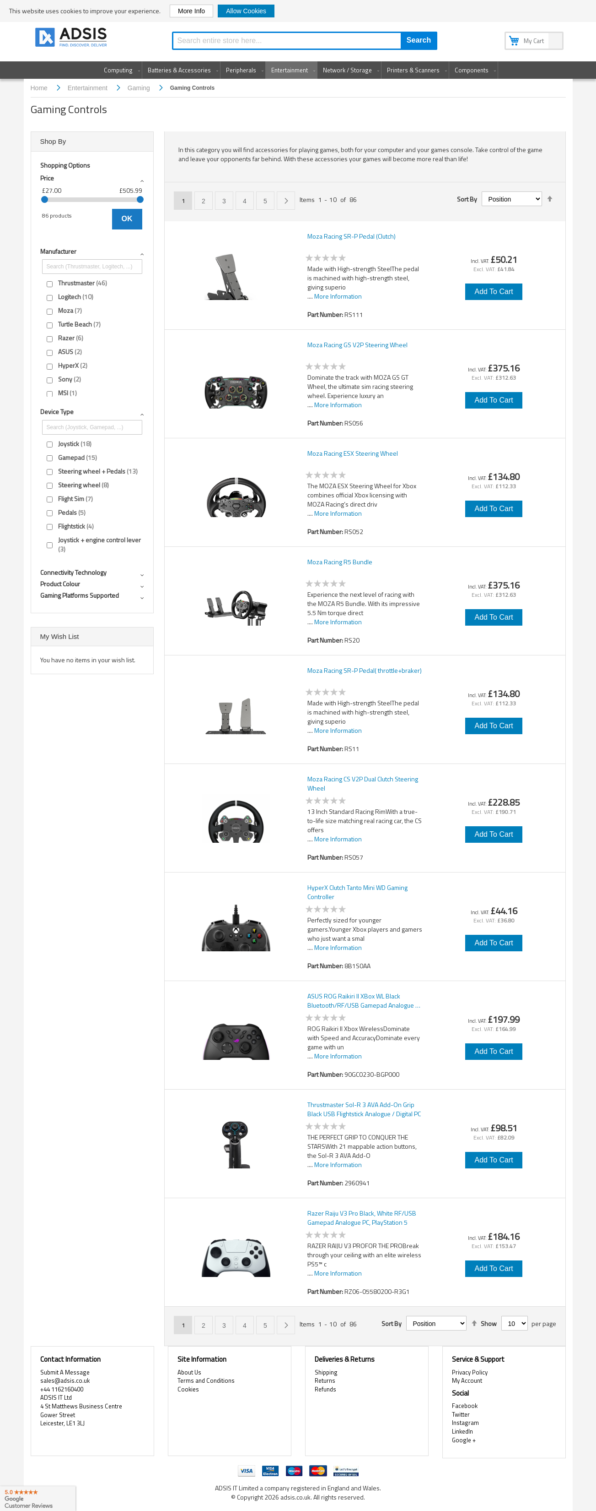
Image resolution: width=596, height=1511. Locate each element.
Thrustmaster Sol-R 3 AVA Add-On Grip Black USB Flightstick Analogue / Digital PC (364, 1109)
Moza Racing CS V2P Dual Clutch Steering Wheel (362, 784)
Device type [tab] (57, 411)
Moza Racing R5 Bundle (339, 562)
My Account (467, 1380)
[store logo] (72, 38)
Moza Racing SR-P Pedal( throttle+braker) (364, 670)
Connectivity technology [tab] (73, 572)
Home (40, 88)
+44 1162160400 (61, 1389)
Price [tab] (47, 178)
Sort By (467, 199)
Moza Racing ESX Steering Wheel (352, 453)
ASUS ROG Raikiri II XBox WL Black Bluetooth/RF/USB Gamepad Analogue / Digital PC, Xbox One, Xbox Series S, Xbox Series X (363, 1001)
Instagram (465, 1422)
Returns (325, 1380)
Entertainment (88, 88)
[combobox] (304, 41)
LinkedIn (462, 1431)
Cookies (188, 1389)
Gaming (140, 88)
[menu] (298, 70)
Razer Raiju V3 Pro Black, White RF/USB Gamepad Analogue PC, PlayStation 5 (361, 1218)
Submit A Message (65, 1372)
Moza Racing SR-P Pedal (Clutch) (351, 236)
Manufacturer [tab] (58, 251)
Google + (464, 1440)
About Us (189, 1372)
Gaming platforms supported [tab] (79, 595)
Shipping (326, 1372)
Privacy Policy (470, 1372)
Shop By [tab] (53, 141)
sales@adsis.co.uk (65, 1380)
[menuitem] (120, 70)
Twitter (461, 1414)
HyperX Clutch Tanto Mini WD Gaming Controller (357, 892)
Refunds (325, 1389)
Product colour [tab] (60, 583)
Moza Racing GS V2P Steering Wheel (357, 344)
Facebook (465, 1405)
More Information (338, 296)
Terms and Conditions (206, 1380)
